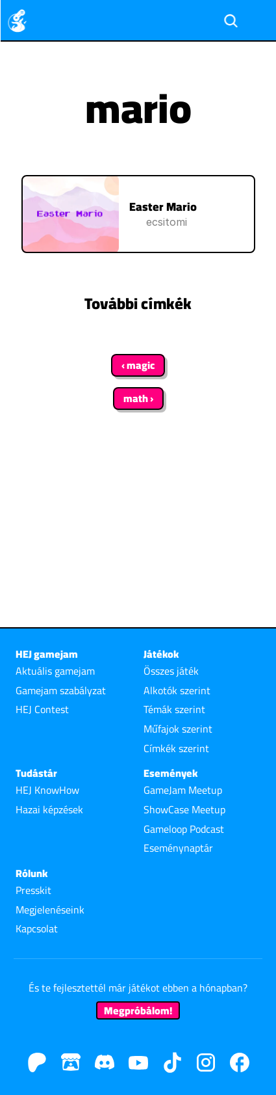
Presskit (33, 890)
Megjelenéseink (50, 909)
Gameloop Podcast (184, 829)
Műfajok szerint (178, 728)
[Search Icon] (231, 21)
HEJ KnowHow (47, 790)
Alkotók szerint (177, 690)
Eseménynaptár (178, 848)
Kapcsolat (37, 928)
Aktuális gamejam (55, 671)
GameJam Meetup (183, 790)
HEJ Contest (42, 709)
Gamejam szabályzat (61, 690)
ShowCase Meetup (184, 809)
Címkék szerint (176, 748)
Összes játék (171, 671)
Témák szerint (174, 709)
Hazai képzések (49, 809)
